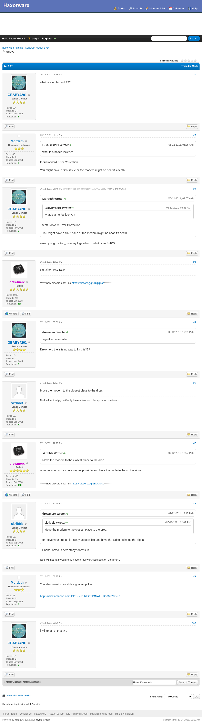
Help (195, 8)
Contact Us (25, 713)
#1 (194, 74)
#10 (194, 622)
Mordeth (17, 141)
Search (137, 8)
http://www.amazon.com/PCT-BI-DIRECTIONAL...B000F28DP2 (80, 596)
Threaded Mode (189, 66)
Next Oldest (13, 681)
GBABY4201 (17, 95)
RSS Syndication (124, 713)
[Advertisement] (101, 24)
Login (35, 38)
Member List (157, 8)
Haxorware (40, 713)
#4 (194, 262)
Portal (121, 8)
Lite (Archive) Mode (77, 713)
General (29, 47)
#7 (194, 443)
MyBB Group (43, 719)
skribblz (17, 403)
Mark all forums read (101, 713)
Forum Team (10, 713)
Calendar (178, 8)
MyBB (18, 719)
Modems (40, 47)
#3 (194, 188)
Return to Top (56, 713)
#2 (194, 135)
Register (47, 38)
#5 (194, 322)
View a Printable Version (19, 695)
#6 (194, 383)
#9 (194, 576)
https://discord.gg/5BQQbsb (88, 282)
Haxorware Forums (12, 47)
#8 (194, 503)
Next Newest (31, 681)
